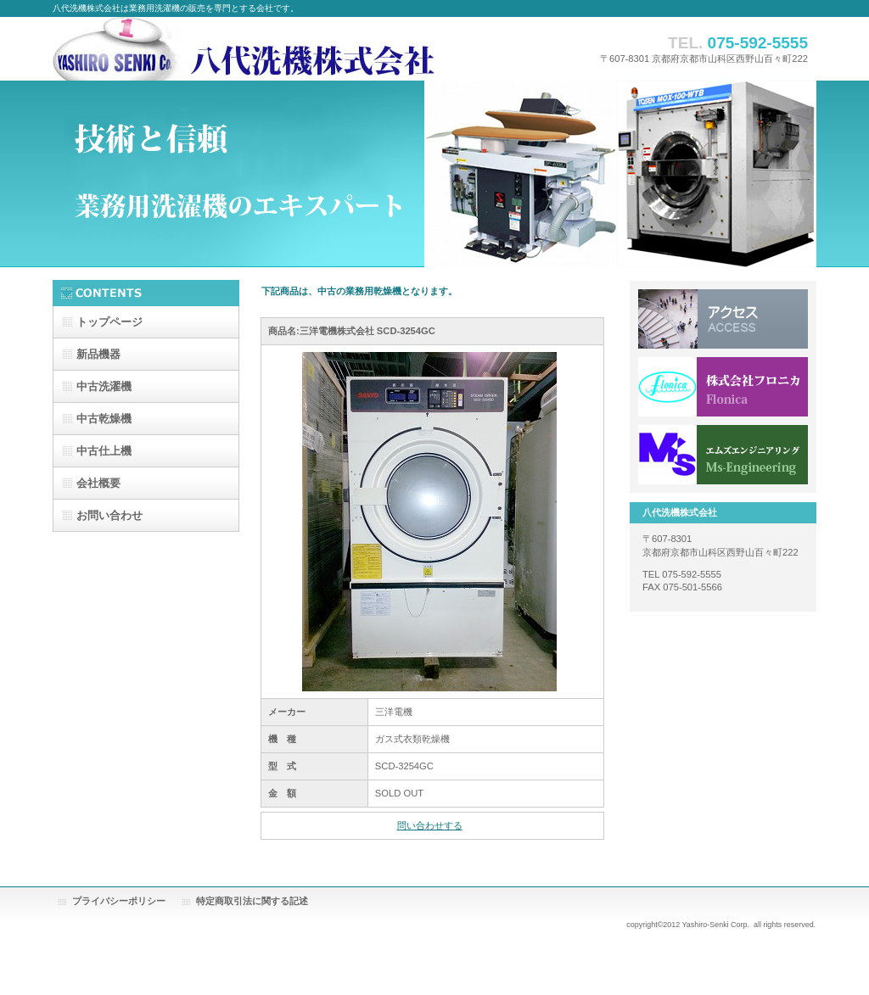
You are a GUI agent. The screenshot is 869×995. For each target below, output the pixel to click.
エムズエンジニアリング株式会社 (723, 454)
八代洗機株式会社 (307, 49)
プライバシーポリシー (118, 901)
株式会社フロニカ (723, 386)
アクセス (723, 319)
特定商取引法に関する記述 (252, 901)
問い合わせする (430, 825)
